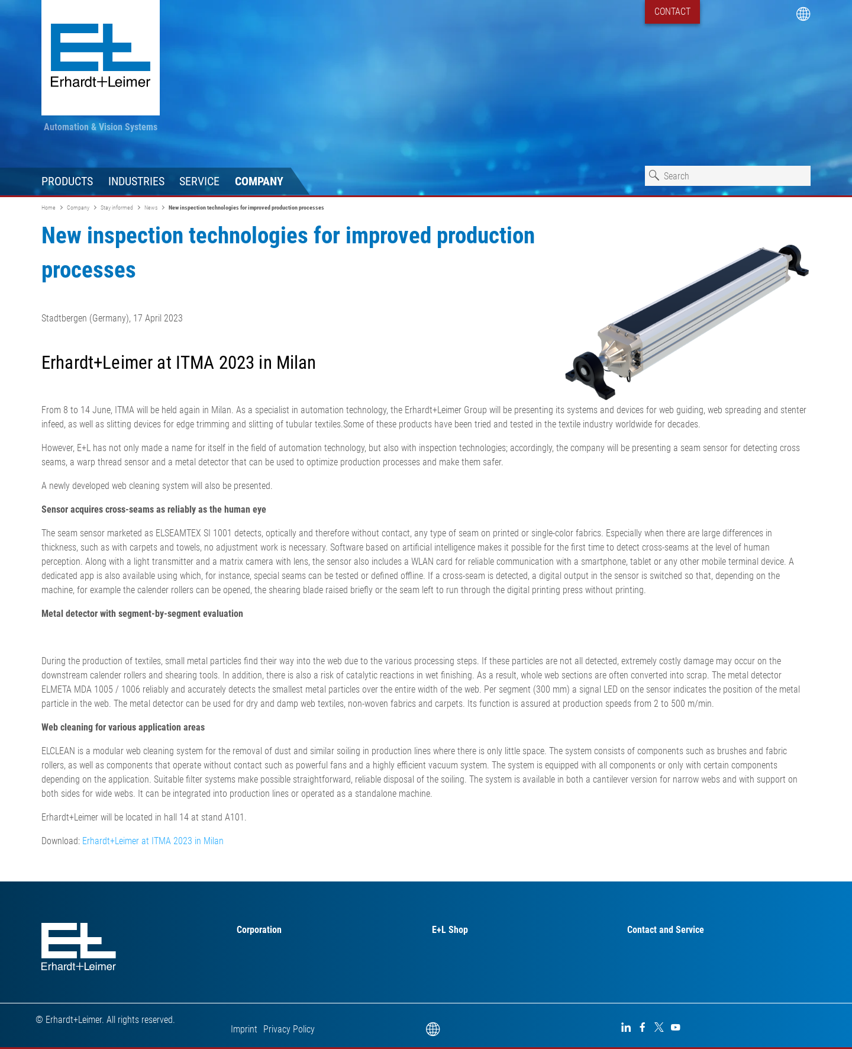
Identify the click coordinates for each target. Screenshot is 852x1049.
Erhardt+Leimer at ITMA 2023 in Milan (153, 841)
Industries (136, 181)
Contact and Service (665, 929)
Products (67, 181)
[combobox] (728, 176)
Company (259, 181)
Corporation (259, 929)
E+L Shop (450, 929)
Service (199, 181)
